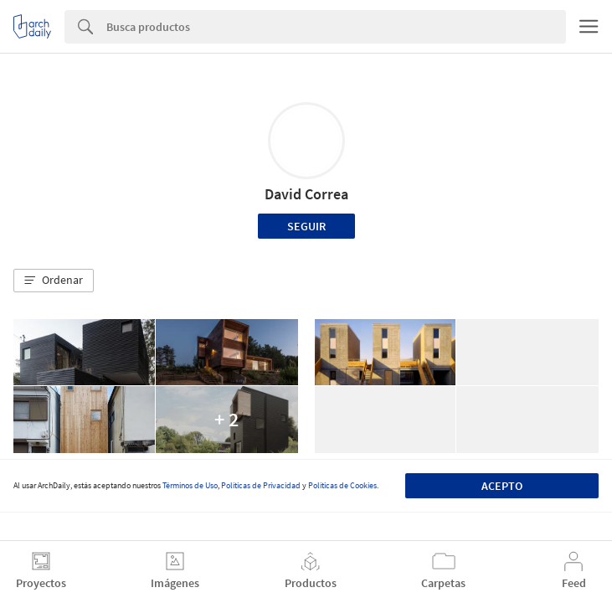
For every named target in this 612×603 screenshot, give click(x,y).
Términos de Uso (190, 485)
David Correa (306, 194)
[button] (53, 280)
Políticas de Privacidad (261, 485)
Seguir (306, 226)
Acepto (501, 485)
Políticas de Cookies (342, 485)
